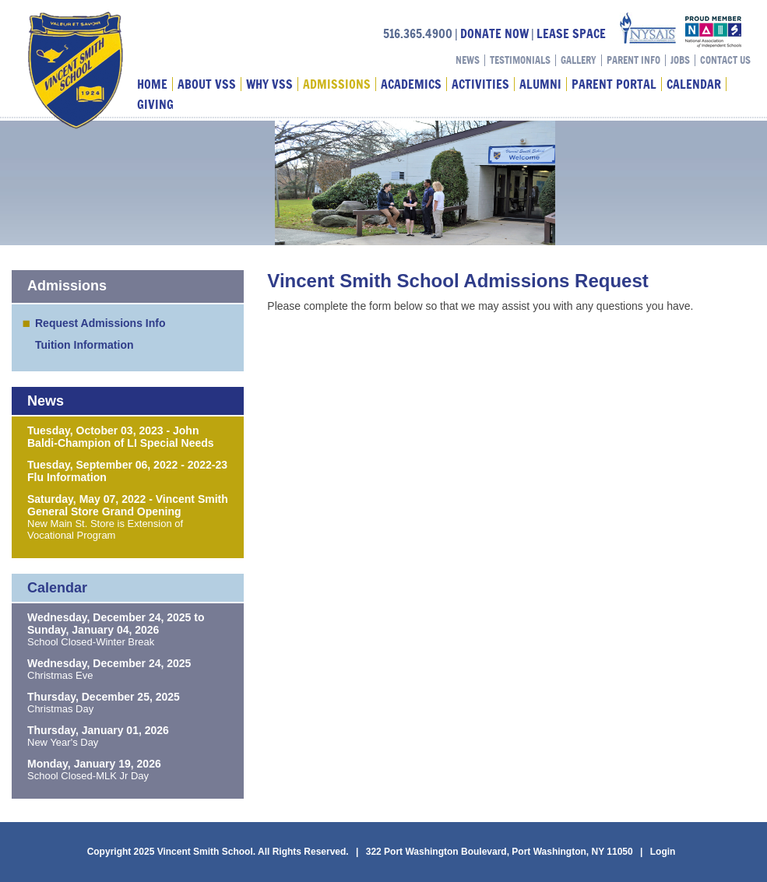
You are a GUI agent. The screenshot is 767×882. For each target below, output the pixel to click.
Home (152, 84)
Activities (480, 84)
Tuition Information (84, 345)
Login (663, 851)
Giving (155, 104)
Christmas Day (60, 709)
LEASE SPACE (571, 33)
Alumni (540, 84)
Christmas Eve (60, 675)
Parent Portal (614, 84)
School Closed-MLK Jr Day (88, 776)
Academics (411, 84)
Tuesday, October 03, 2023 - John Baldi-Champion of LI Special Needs (120, 436)
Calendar (694, 84)
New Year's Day (62, 742)
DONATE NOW (494, 33)
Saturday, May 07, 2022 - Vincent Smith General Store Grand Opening (127, 505)
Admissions (337, 84)
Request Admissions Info (100, 323)
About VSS (207, 84)
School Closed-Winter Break (90, 642)
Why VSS (269, 84)
